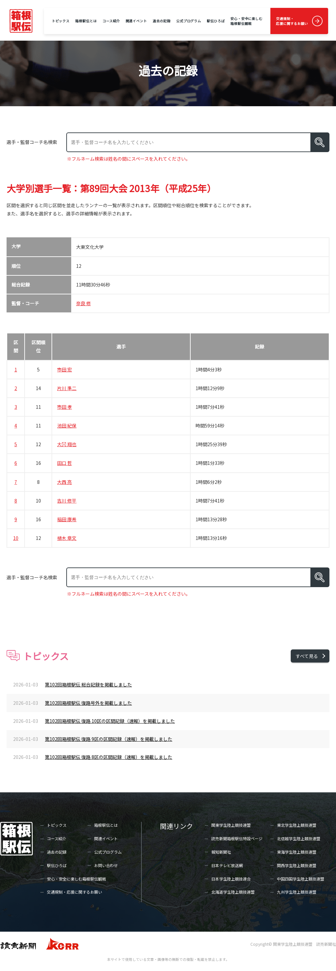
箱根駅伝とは (85, 20)
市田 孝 (64, 407)
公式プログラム (188, 20)
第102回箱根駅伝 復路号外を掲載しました (88, 703)
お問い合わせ (106, 865)
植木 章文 (66, 538)
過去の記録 (161, 20)
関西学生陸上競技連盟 (296, 865)
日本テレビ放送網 (227, 865)
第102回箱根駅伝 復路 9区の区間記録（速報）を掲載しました (108, 739)
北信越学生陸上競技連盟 (298, 838)
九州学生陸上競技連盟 (296, 892)
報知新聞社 (221, 852)
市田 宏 (64, 369)
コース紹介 (111, 20)
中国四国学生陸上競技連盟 (300, 879)
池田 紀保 (66, 425)
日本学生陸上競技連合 (231, 879)
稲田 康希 (66, 519)
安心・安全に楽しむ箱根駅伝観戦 (246, 21)
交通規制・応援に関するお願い (292, 21)
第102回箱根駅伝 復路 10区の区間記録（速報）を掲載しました (110, 721)
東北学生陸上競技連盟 (296, 825)
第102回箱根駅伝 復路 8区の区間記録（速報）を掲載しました (108, 757)
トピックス (61, 20)
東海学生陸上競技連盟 (296, 852)
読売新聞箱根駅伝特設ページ (236, 838)
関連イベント (136, 20)
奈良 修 (83, 303)
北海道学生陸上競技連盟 (233, 892)
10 (15, 538)
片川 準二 (66, 388)
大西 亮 (64, 482)
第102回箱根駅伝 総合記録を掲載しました (88, 684)
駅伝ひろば (215, 20)
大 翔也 (66, 444)
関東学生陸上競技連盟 (231, 825)
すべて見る (307, 656)
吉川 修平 (66, 500)
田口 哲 (64, 463)
